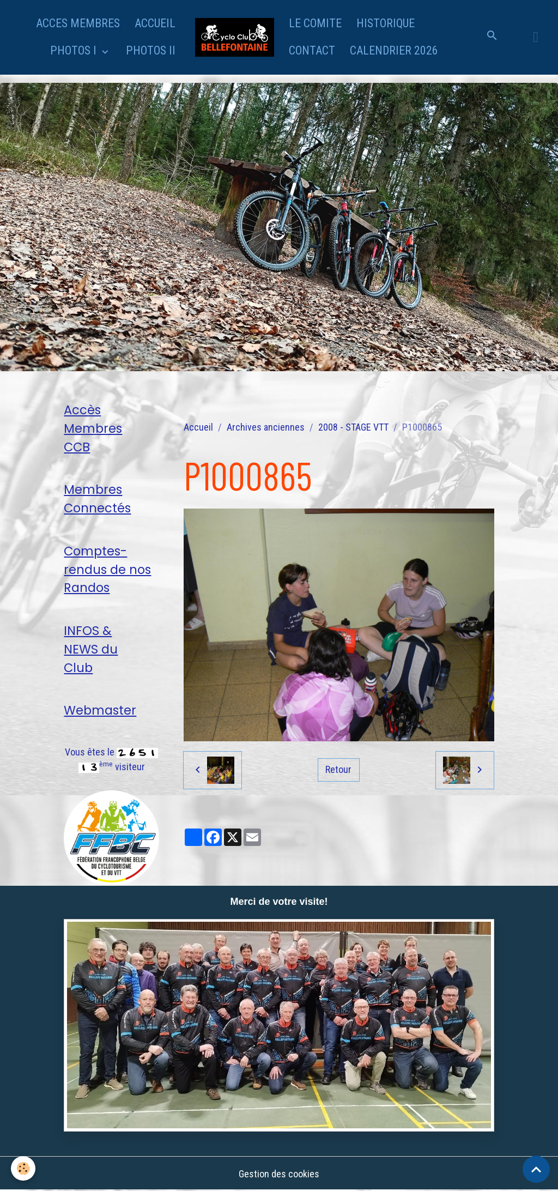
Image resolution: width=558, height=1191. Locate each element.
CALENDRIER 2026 (394, 50)
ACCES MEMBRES (78, 23)
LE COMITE (315, 23)
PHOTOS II (150, 50)
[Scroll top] (536, 1169)
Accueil (198, 427)
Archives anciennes (266, 427)
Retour (338, 769)
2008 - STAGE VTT (353, 427)
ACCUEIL (155, 23)
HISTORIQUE (385, 23)
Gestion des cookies (279, 1174)
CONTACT (312, 50)
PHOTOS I (74, 50)
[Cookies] (23, 1168)
